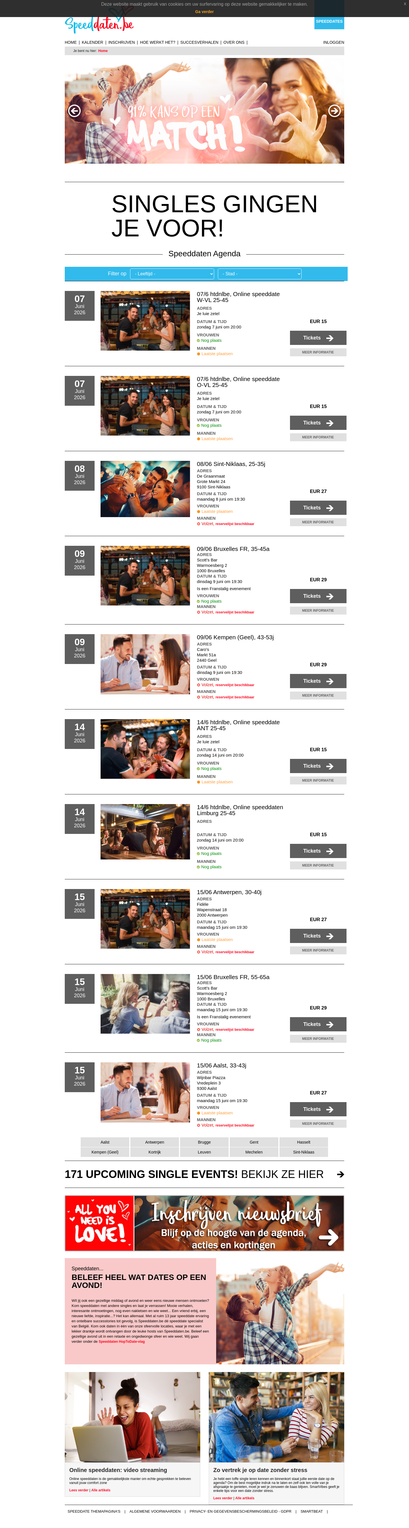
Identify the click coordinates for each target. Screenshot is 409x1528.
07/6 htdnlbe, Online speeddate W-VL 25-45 (238, 297)
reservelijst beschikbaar (235, 524)
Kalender (92, 42)
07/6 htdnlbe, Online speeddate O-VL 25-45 (238, 382)
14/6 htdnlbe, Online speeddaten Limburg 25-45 (240, 810)
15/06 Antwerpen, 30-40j (229, 892)
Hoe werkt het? (157, 42)
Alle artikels (100, 1490)
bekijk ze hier (194, 1174)
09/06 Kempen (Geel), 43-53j (235, 637)
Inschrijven (121, 42)
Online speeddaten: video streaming (118, 1470)
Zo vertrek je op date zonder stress (260, 1470)
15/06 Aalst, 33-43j (221, 1065)
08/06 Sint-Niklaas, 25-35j (231, 464)
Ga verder (204, 11)
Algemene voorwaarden (155, 1511)
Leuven (204, 1152)
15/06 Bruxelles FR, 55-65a (233, 977)
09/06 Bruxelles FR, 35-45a (233, 549)
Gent (254, 1142)
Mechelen (254, 1152)
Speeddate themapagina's (94, 1511)
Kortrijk (155, 1152)
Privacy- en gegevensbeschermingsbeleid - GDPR (240, 1511)
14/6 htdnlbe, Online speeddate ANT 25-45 (238, 725)
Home (71, 42)
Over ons (234, 42)
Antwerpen (154, 1142)
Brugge (204, 1142)
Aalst (105, 1142)
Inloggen (333, 42)
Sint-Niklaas (303, 1152)
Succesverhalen (199, 42)
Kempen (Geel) (104, 1152)
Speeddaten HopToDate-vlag (122, 1342)
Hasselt (303, 1142)
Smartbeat (312, 1511)
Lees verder (78, 1490)
